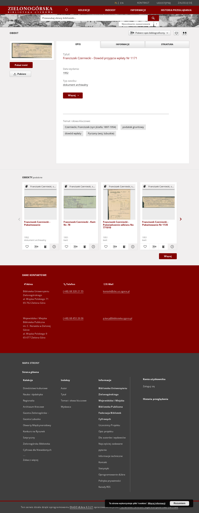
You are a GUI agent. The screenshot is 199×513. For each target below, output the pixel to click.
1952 (65, 73)
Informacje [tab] (122, 44)
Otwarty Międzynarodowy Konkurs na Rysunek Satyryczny (37, 431)
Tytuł (63, 394)
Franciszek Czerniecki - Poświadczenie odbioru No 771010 (118, 224)
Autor (64, 388)
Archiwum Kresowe (33, 406)
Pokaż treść (21, 65)
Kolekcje (84, 10)
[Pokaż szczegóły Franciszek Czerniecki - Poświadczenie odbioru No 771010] (132, 246)
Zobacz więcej (30, 460)
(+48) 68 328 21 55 (73, 291)
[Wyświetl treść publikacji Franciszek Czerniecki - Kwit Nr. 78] (84, 246)
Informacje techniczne (111, 456)
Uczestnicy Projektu (109, 425)
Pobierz (19, 74)
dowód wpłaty (73, 133)
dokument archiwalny (75, 85)
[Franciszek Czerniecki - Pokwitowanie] (40, 202)
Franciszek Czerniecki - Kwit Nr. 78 (79, 223)
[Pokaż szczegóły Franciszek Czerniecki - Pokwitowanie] (53, 246)
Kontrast (143, 2)
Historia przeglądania (176, 10)
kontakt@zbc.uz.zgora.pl (116, 291)
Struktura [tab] (167, 44)
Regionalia (28, 400)
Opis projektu (106, 431)
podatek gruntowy (133, 127)
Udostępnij (164, 3)
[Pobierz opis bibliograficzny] (35, 246)
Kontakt (103, 462)
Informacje (138, 10)
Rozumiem (179, 503)
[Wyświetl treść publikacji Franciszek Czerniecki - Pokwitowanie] (45, 246)
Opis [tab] (78, 44)
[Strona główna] (66, 10)
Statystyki (104, 468)
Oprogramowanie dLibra (112, 474)
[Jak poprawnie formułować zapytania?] (156, 24)
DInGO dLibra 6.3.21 (81, 507)
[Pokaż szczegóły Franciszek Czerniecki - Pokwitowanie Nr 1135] (171, 246)
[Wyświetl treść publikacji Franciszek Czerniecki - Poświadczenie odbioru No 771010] (123, 246)
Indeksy (110, 10)
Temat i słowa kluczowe (74, 400)
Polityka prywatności (110, 480)
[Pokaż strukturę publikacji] (40, 186)
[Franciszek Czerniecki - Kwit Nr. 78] (80, 202)
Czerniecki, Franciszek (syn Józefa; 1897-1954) (90, 127)
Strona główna (30, 372)
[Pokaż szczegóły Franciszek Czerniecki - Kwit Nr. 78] (92, 246)
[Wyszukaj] (153, 18)
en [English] (121, 3)
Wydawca (66, 406)
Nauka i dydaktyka (33, 394)
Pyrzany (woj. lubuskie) (101, 133)
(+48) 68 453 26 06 (73, 318)
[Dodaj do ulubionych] (176, 32)
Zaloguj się (185, 2)
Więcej (168, 256)
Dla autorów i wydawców (112, 437)
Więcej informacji (156, 503)
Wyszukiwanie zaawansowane (136, 24)
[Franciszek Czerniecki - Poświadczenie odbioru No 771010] (119, 202)
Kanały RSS (105, 487)
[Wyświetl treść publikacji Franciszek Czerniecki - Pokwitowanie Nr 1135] (163, 246)
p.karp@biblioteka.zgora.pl (117, 318)
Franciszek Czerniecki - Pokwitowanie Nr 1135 (155, 223)
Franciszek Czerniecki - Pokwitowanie (37, 223)
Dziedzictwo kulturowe (35, 388)
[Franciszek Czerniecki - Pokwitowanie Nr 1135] (158, 202)
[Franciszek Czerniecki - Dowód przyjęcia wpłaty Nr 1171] (32, 50)
